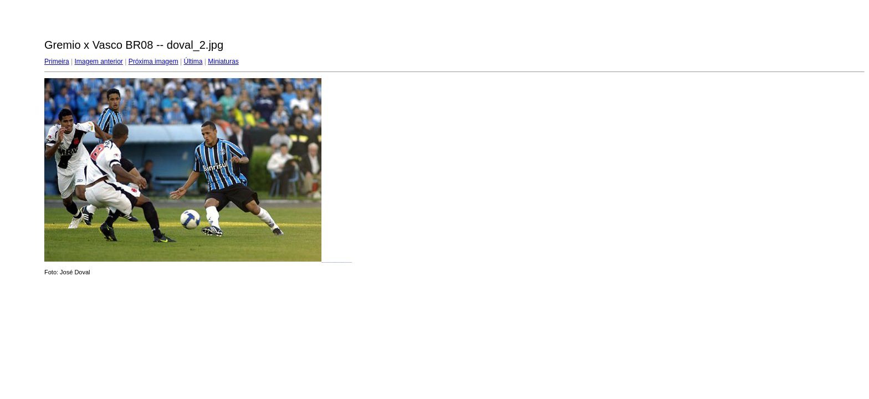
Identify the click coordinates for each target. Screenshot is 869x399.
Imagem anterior (98, 61)
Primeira (56, 61)
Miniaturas (223, 61)
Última (192, 61)
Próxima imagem (153, 61)
